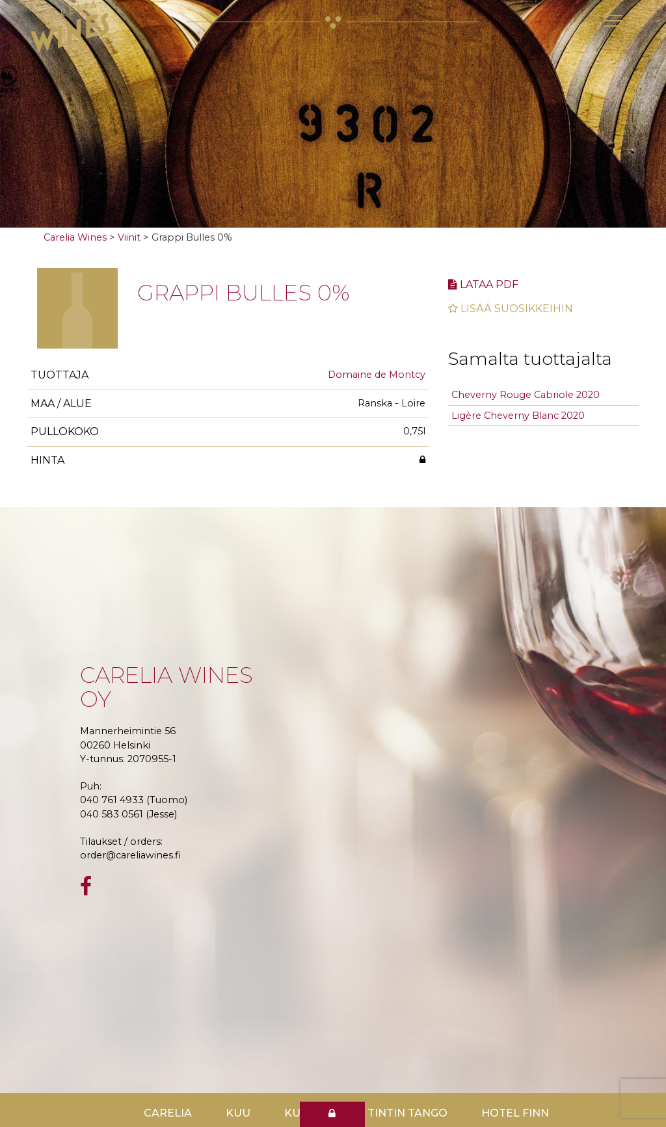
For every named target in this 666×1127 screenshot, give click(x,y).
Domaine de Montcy (376, 374)
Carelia (168, 1113)
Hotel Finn (515, 1113)
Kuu (238, 1113)
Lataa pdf (483, 284)
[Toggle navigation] (612, 20)
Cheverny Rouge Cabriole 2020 (525, 395)
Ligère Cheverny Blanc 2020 (518, 415)
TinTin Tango (407, 1113)
